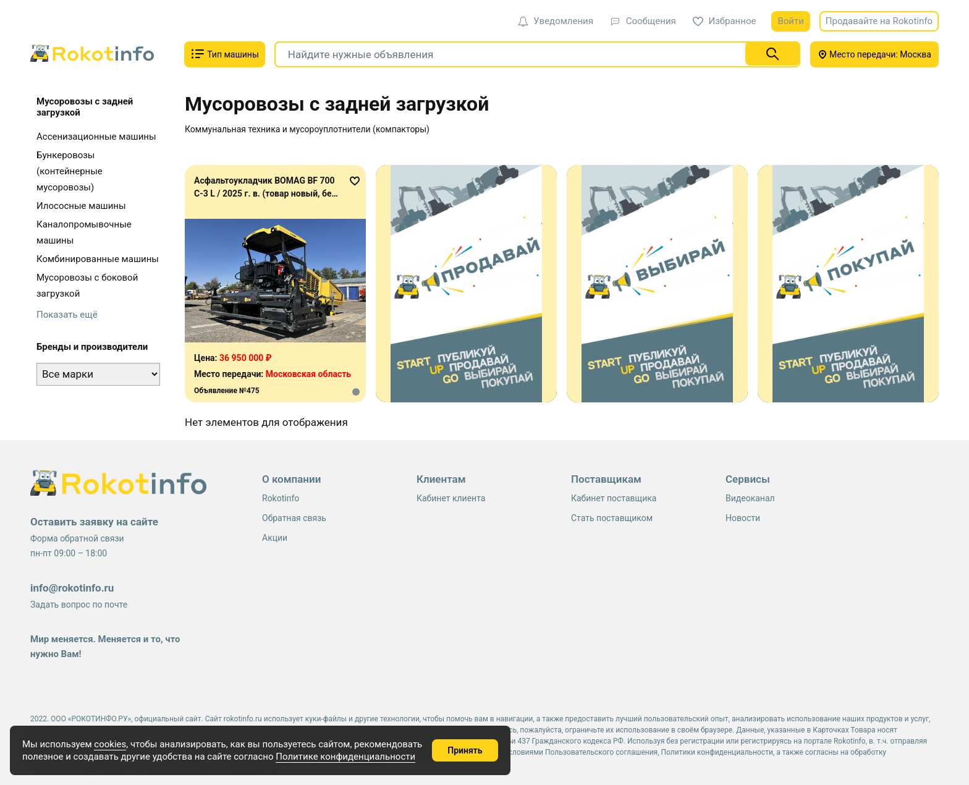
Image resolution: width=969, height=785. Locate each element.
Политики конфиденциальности (717, 752)
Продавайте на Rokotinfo (879, 21)
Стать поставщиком (612, 518)
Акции (274, 538)
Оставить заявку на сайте (94, 522)
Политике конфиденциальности (345, 756)
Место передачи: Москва (875, 54)
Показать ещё (67, 314)
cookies (110, 744)
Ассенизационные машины (96, 136)
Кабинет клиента (451, 498)
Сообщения (643, 21)
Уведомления (555, 21)
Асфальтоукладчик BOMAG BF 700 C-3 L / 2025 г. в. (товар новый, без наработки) (265, 193)
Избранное (724, 21)
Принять (464, 750)
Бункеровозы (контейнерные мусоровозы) (69, 171)
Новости (743, 518)
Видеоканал (750, 498)
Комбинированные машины (97, 259)
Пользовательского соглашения (601, 752)
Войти (790, 21)
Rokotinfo (280, 498)
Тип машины (224, 53)
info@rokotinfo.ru (72, 588)
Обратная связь (294, 518)
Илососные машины (81, 205)
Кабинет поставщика (613, 498)
